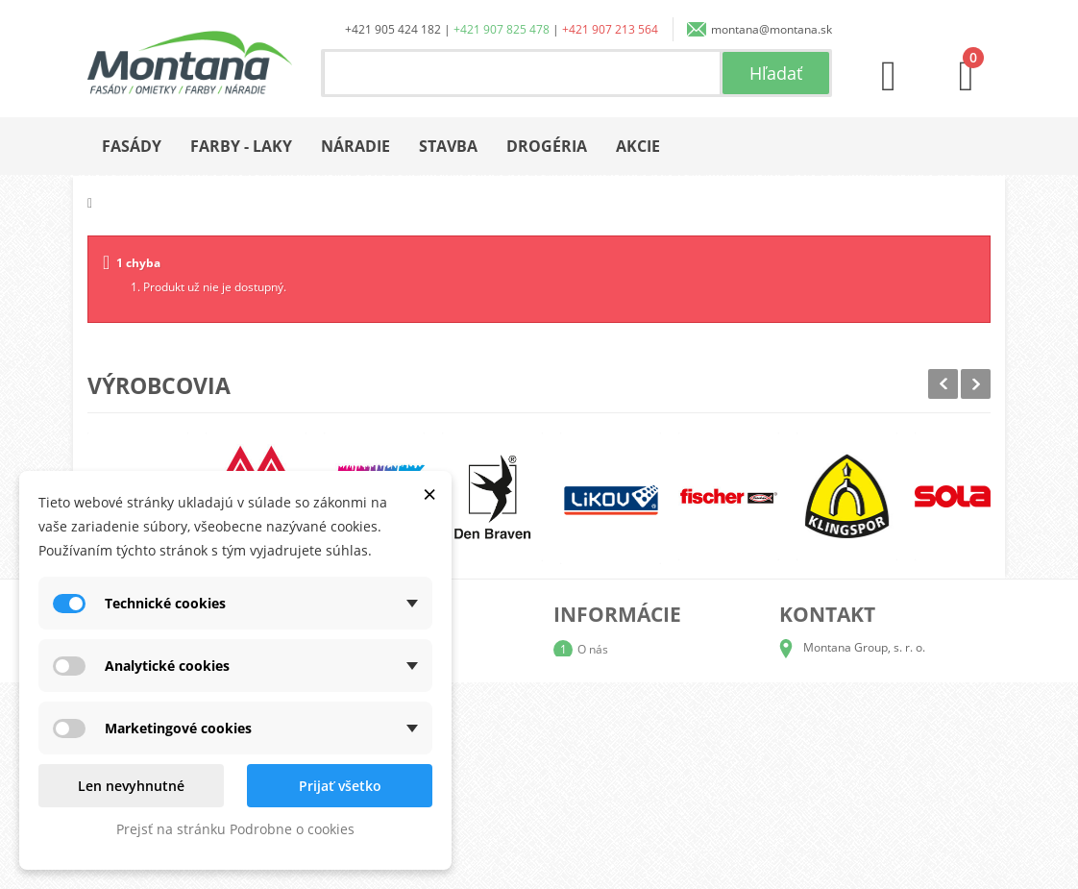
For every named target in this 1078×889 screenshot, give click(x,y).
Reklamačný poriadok (634, 772)
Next (976, 384)
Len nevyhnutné (131, 786)
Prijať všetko (340, 786)
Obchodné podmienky (635, 741)
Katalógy (600, 680)
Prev (943, 384)
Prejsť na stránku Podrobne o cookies (235, 829)
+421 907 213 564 (610, 29)
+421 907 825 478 (501, 29)
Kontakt (597, 803)
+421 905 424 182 (393, 29)
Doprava (600, 711)
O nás (592, 649)
